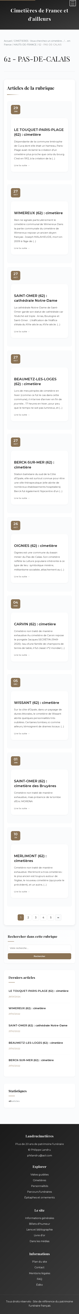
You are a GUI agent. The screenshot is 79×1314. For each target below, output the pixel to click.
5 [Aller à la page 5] (51, 917)
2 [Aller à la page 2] (28, 917)
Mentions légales (39, 1273)
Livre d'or (39, 1235)
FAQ (39, 1279)
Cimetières (39, 1180)
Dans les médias (39, 1241)
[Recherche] (39, 948)
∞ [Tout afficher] (58, 917)
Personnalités (39, 1186)
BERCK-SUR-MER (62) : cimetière (31, 1060)
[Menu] (73, 3)
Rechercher (39, 956)
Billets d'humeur (39, 1223)
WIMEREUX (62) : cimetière (38, 213)
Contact (39, 1267)
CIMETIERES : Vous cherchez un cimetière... (38, 41)
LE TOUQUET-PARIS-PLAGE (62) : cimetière (39, 990)
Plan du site (39, 1261)
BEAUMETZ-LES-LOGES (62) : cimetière (36, 1042)
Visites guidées (39, 1174)
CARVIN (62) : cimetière (35, 624)
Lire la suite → (22, 165)
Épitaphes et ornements (39, 1197)
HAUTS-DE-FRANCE (25, 44)
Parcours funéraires (39, 1191)
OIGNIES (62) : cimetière (35, 545)
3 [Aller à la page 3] (36, 917)
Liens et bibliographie (39, 1229)
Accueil (8, 41)
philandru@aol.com (39, 1155)
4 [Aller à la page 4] (43, 917)
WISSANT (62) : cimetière (36, 702)
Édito (39, 1284)
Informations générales (39, 1218)
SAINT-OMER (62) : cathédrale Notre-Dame (38, 1025)
